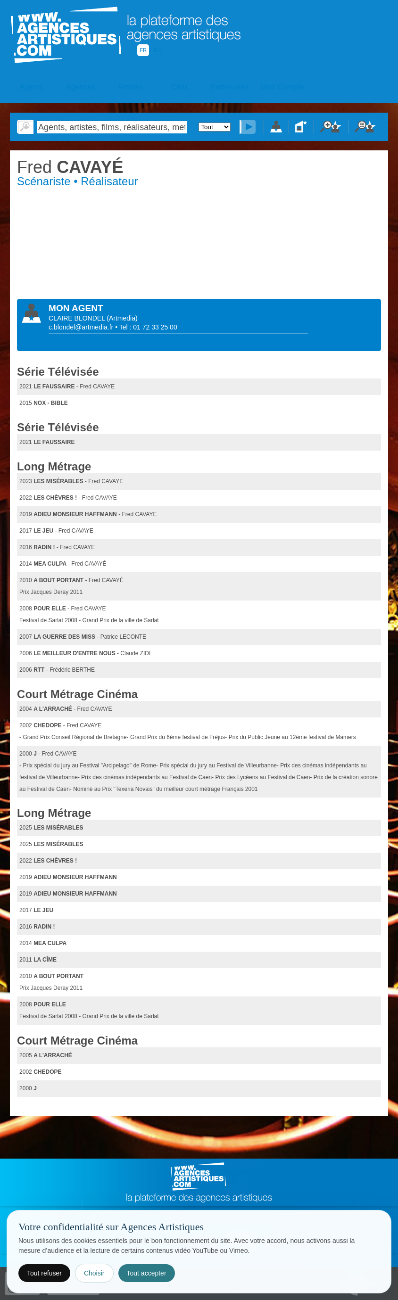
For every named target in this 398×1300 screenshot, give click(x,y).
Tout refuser (44, 1273)
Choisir (94, 1273)
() (122, 318)
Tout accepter (146, 1273)
